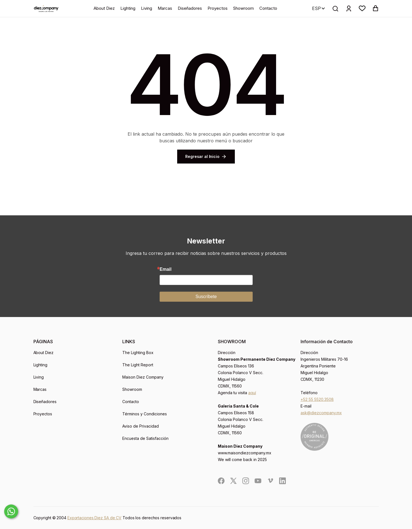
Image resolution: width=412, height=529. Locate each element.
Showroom (243, 8)
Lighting (127, 8)
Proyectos (218, 8)
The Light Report (137, 364)
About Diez (104, 8)
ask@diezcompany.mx (321, 412)
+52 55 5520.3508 (317, 399)
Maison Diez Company (143, 377)
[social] (221, 480)
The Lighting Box (137, 352)
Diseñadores (190, 8)
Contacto (268, 8)
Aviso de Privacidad (140, 426)
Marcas (165, 8)
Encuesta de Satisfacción (145, 438)
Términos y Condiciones (144, 413)
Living (146, 8)
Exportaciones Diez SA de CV (94, 517)
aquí (252, 392)
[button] (362, 8)
